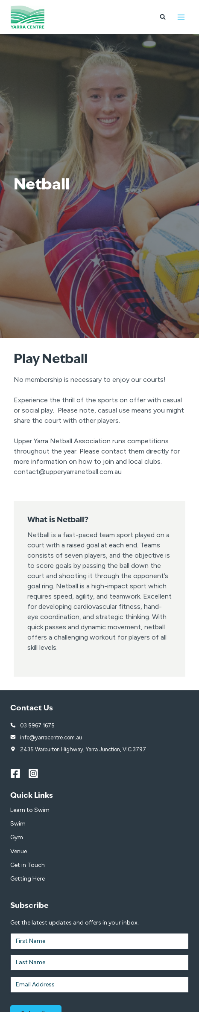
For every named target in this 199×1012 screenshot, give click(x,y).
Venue (18, 851)
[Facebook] (19, 773)
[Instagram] (37, 773)
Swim (18, 823)
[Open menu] (181, 16)
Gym (16, 837)
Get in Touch (27, 865)
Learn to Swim (30, 810)
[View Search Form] (163, 17)
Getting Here (27, 878)
